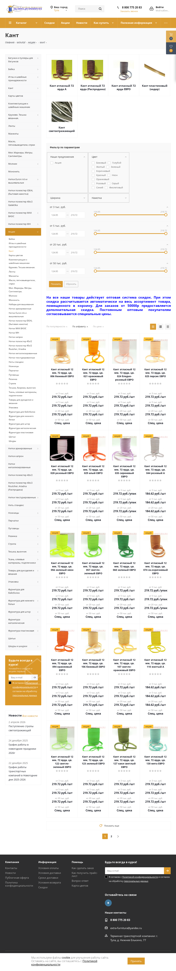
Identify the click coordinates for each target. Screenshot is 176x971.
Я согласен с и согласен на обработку (25, 689)
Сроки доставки (48, 877)
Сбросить (71, 283)
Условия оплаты (48, 868)
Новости (10, 873)
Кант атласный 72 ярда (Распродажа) (93, 87)
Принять (136, 961)
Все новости (30, 716)
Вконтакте (108, 902)
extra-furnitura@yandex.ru (126, 928)
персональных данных (25, 695)
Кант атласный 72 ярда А (62, 87)
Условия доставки (49, 873)
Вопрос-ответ (80, 880)
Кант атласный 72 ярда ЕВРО (124, 87)
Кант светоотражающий (62, 129)
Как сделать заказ (83, 868)
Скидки (43, 887)
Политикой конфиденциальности (140, 876)
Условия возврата (49, 882)
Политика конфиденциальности (19, 884)
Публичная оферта (17, 877)
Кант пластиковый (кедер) (154, 87)
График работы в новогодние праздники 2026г (22, 748)
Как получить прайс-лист (85, 874)
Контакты (11, 868)
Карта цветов (80, 885)
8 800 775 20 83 (132, 7)
